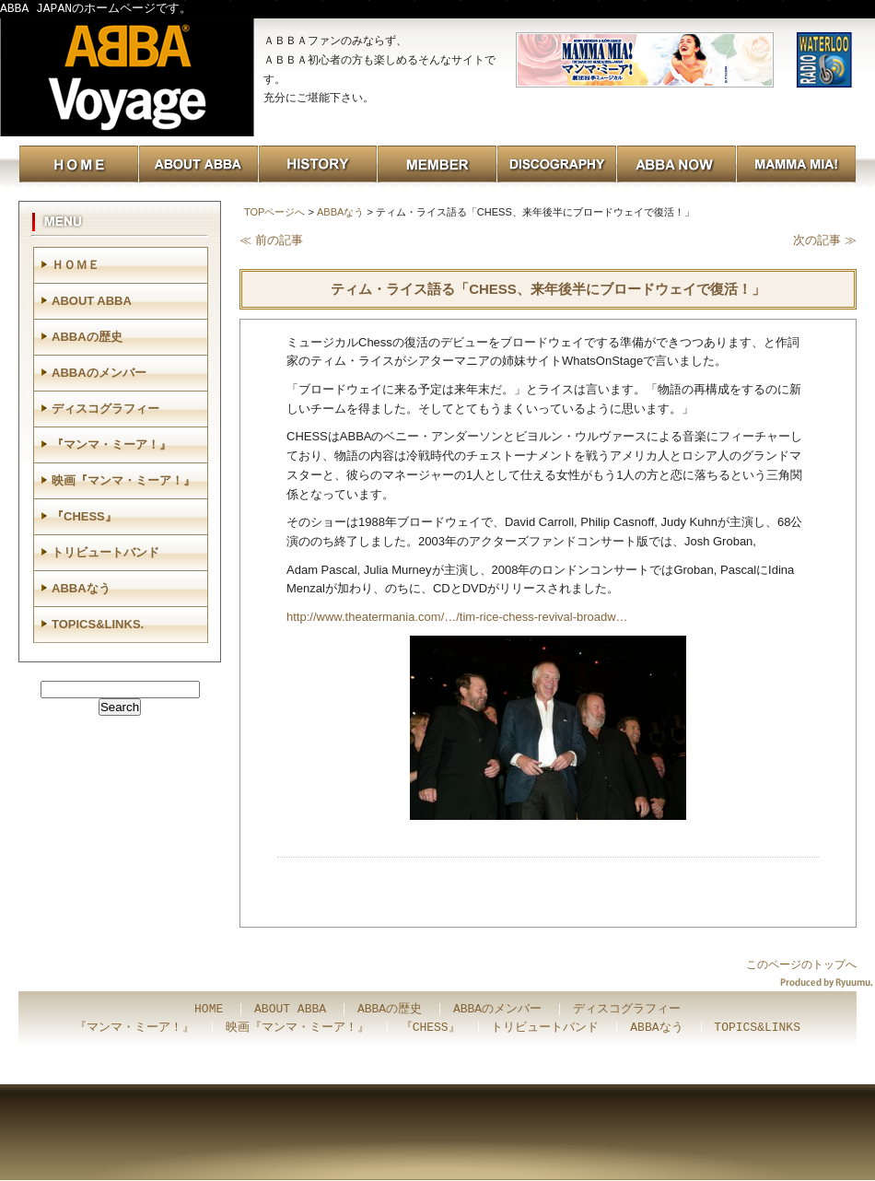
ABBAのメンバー (99, 373)
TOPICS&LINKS (757, 1028)
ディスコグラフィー (105, 408)
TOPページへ (274, 211)
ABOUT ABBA (92, 301)
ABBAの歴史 (87, 337)
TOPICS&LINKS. (98, 624)
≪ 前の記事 (271, 240)
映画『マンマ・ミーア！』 (123, 480)
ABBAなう (340, 211)
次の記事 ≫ (825, 240)
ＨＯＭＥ (75, 265)
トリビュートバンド (105, 552)
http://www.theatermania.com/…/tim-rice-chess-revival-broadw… (457, 617)
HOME (208, 1009)
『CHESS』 (84, 516)
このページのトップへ (801, 964)
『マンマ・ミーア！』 (111, 444)
